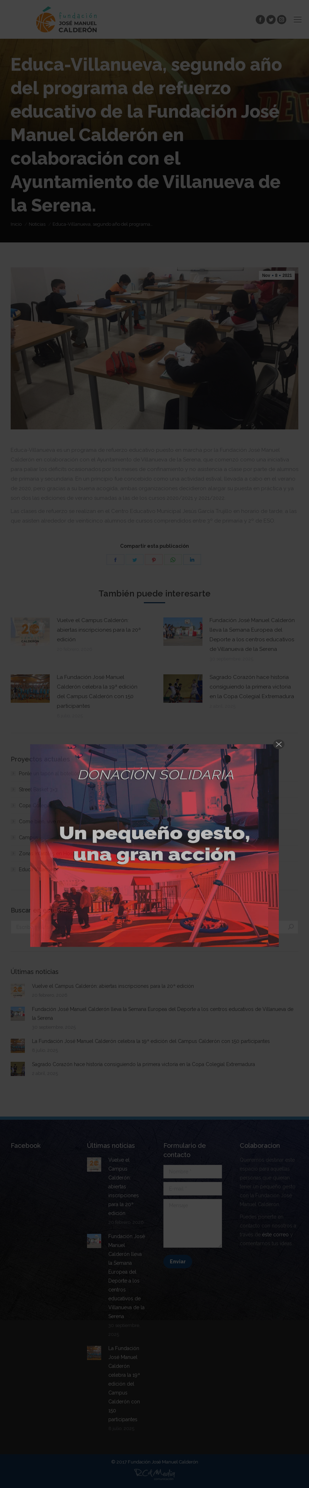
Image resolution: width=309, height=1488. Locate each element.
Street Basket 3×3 (38, 789)
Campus (28, 837)
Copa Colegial (35, 805)
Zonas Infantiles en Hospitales (53, 853)
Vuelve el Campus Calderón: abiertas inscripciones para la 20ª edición (99, 630)
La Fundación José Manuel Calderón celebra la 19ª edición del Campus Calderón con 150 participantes (97, 691)
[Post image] (30, 631)
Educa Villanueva (38, 869)
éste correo (275, 1234)
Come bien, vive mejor (45, 821)
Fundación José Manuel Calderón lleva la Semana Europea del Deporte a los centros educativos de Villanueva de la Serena (252, 634)
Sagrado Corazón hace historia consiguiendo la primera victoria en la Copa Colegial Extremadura (252, 687)
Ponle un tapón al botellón (49, 773)
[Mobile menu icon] (297, 19)
